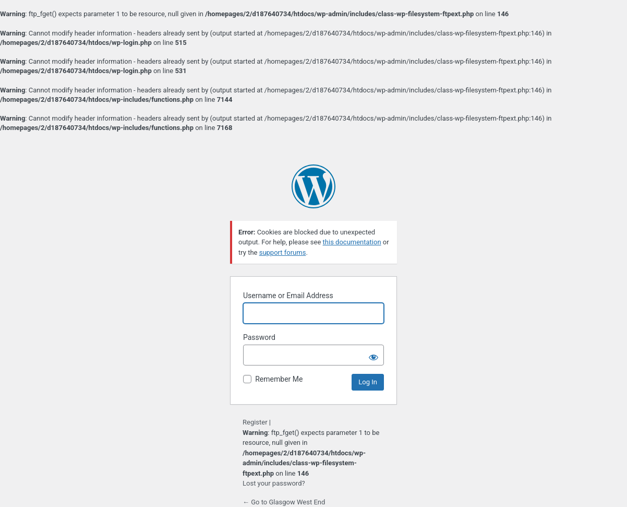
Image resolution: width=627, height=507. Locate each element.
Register (255, 422)
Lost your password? (274, 483)
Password (259, 337)
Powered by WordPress (313, 186)
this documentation (352, 242)
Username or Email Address (288, 295)
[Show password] (373, 355)
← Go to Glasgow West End (284, 502)
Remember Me (279, 379)
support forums (282, 252)
